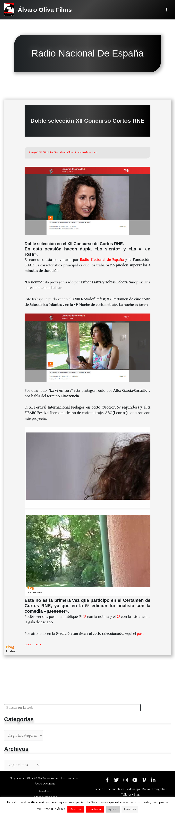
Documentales (115, 789)
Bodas (146, 789)
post (140, 634)
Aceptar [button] (75, 809)
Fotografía (158, 789)
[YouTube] (134, 779)
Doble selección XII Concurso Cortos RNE (87, 121)
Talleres (126, 794)
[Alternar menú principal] (166, 9)
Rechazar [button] (95, 809)
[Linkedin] (153, 779)
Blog (137, 794)
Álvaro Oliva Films (46, 9)
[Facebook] (107, 779)
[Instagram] (125, 779)
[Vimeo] (144, 779)
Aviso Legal (45, 791)
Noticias (48, 152)
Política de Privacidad (45, 796)
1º (84, 617)
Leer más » (33, 644)
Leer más (130, 809)
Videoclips (133, 789)
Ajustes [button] (112, 809)
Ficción (98, 789)
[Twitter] (116, 779)
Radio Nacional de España (102, 260)
